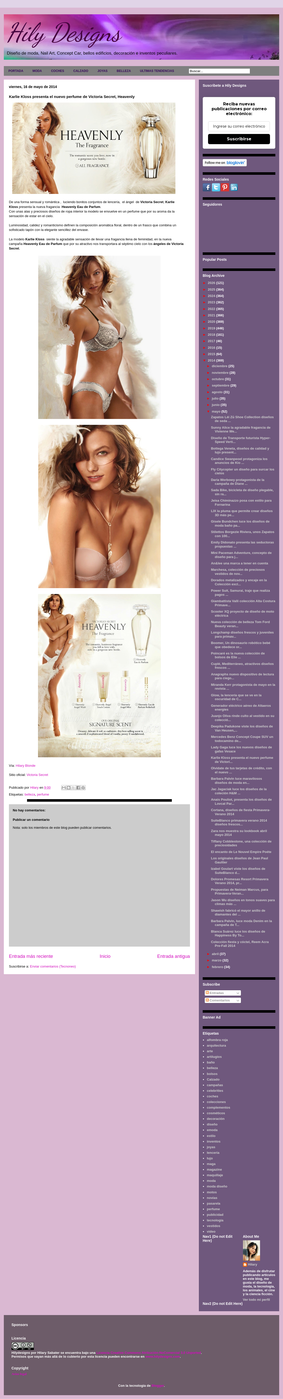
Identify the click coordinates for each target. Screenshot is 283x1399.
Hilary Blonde (25, 765)
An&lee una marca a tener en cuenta (239, 563)
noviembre (220, 373)
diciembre (220, 366)
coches (212, 1096)
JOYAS (102, 71)
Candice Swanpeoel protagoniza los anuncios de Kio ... (239, 461)
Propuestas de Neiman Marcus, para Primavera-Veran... (239, 892)
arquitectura (216, 1045)
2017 (212, 341)
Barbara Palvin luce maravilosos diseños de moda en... (236, 781)
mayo (217, 411)
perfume (43, 794)
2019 (212, 328)
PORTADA (15, 71)
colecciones (216, 1102)
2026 (212, 283)
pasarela (213, 1203)
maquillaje (215, 1175)
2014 (212, 360)
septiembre (221, 385)
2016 (212, 348)
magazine (214, 1169)
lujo (210, 1158)
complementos (218, 1107)
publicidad (215, 1215)
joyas (211, 1147)
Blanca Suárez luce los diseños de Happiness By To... (238, 933)
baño (211, 1062)
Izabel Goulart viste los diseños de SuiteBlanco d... (238, 871)
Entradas (215, 993)
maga (211, 1164)
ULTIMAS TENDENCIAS (157, 71)
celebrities (215, 1091)
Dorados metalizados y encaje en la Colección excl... (239, 582)
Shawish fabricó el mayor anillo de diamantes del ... (238, 913)
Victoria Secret (37, 775)
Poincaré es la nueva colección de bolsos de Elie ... (238, 655)
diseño (212, 1124)
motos (212, 1192)
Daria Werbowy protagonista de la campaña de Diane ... (237, 482)
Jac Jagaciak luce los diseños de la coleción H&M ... (238, 791)
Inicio (105, 956)
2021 (212, 315)
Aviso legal (19, 1374)
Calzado (213, 1079)
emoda (212, 1130)
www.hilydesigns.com (162, 1356)
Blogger (157, 1386)
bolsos (212, 1074)
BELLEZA (124, 71)
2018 (212, 335)
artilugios (214, 1057)
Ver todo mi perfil (256, 1300)
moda (211, 1181)
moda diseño (217, 1186)
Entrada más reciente (31, 956)
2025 (212, 289)
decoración (215, 1119)
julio (216, 398)
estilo (211, 1136)
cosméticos (216, 1113)
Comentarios (218, 1000)
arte (210, 1051)
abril (216, 954)
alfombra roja (217, 1040)
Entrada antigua (173, 956)
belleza (29, 794)
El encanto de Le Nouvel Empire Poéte (241, 852)
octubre (218, 379)
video (211, 1231)
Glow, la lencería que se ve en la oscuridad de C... (236, 697)
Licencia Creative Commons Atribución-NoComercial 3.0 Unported (148, 1353)
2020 (212, 322)
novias (212, 1198)
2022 (212, 309)
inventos (213, 1141)
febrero (218, 967)
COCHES (57, 71)
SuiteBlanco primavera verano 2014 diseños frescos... (239, 822)
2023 (212, 302)
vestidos (213, 1226)
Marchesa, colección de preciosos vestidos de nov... (238, 572)
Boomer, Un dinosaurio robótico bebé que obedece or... (240, 645)
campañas (215, 1085)
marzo (217, 960)
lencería (213, 1153)
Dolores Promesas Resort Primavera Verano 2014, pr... (239, 881)
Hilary (252, 1264)
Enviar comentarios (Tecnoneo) (53, 966)
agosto (218, 392)
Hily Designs (63, 32)
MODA (37, 71)
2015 (212, 354)
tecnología (215, 1220)
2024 (212, 296)
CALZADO (80, 71)
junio (216, 405)
